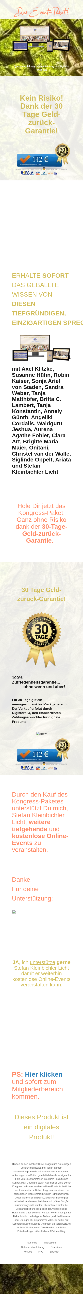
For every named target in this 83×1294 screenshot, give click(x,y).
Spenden (54, 1251)
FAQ (40, 1251)
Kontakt (28, 1251)
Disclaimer (56, 1247)
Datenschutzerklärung (32, 1247)
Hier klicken (44, 1074)
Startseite (32, 1242)
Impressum (50, 1242)
